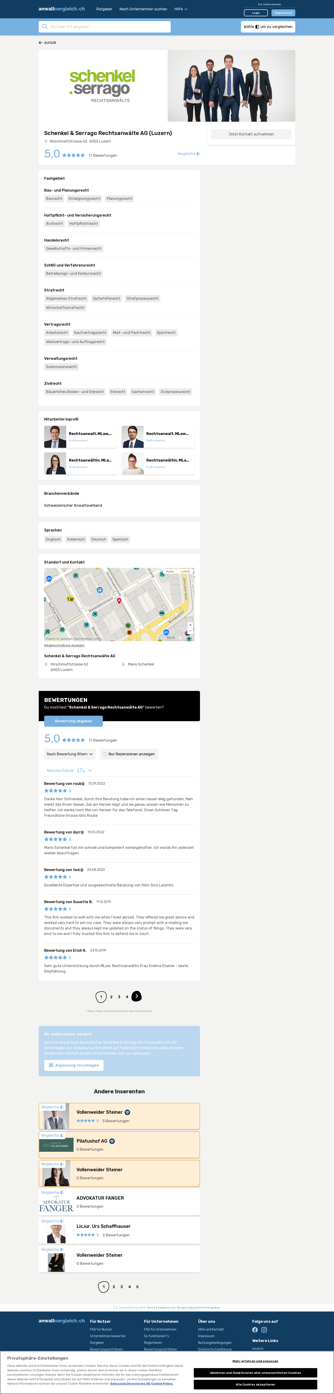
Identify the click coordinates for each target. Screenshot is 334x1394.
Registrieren (283, 12)
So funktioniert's (156, 1336)
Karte (170, 571)
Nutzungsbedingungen (215, 1343)
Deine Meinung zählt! (170, 1307)
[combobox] (109, 26)
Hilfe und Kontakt (211, 1329)
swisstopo (66, 638)
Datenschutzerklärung (215, 1349)
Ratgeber (104, 9)
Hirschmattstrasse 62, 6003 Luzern (80, 141)
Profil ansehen (78, 440)
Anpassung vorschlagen (74, 1065)
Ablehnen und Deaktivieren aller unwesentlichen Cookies (255, 1373)
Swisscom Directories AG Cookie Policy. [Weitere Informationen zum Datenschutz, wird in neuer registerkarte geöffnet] (141, 1384)
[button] (190, 625)
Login (256, 12)
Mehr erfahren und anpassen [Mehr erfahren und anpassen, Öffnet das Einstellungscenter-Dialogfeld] (255, 1362)
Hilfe (181, 9)
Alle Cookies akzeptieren (255, 1385)
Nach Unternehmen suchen (143, 9)
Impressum (206, 1336)
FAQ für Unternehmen (160, 1329)
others (97, 638)
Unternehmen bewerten (108, 1336)
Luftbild (185, 571)
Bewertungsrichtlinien (106, 1349)
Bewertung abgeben (73, 721)
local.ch (257, 1349)
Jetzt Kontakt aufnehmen (251, 134)
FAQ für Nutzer (101, 1329)
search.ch (53, 638)
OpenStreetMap (83, 638)
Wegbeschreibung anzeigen (64, 645)
